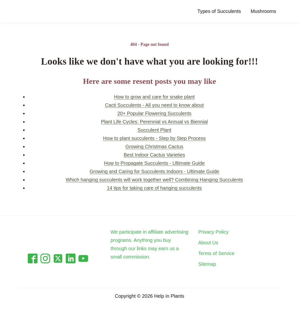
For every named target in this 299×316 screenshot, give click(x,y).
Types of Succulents (219, 11)
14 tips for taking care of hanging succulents (154, 188)
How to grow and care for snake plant (154, 96)
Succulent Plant (154, 130)
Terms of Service (216, 253)
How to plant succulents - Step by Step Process (154, 138)
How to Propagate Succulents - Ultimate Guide (154, 163)
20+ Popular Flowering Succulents (154, 113)
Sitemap (207, 264)
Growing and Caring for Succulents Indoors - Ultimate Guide (154, 171)
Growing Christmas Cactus (154, 146)
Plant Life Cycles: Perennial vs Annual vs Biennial (154, 121)
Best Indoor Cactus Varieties (154, 155)
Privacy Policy (213, 232)
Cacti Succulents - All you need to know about (154, 105)
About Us (208, 242)
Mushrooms (263, 11)
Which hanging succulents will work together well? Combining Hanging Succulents (154, 179)
